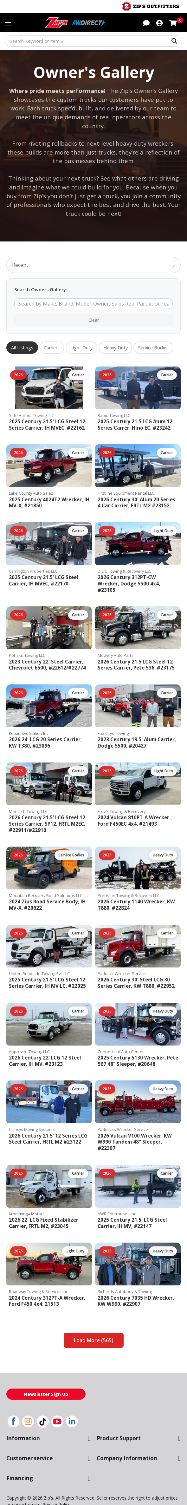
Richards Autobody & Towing (123, 1269)
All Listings (22, 338)
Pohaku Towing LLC (27, 640)
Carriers (51, 338)
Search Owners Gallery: (40, 280)
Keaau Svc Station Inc (29, 718)
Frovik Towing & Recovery (121, 796)
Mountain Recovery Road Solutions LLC (45, 880)
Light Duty (80, 338)
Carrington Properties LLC (32, 562)
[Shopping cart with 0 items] (173, 22)
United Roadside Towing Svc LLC (39, 957)
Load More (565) (93, 1318)
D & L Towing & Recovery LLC (125, 562)
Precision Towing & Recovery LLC (128, 880)
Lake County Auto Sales (30, 484)
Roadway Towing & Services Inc (38, 1269)
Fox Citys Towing (113, 718)
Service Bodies (151, 338)
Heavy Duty (113, 338)
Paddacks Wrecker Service (122, 1113)
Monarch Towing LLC (28, 796)
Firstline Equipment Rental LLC (126, 484)
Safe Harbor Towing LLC (31, 406)
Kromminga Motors (26, 1191)
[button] (146, 22)
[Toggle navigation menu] (8, 22)
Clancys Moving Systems (31, 1113)
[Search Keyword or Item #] (93, 41)
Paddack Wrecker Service (121, 957)
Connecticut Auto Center (120, 1035)
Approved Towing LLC (28, 1035)
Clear (93, 311)
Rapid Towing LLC (114, 406)
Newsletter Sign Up (46, 1372)
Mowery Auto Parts (115, 640)
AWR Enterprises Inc (116, 1191)
